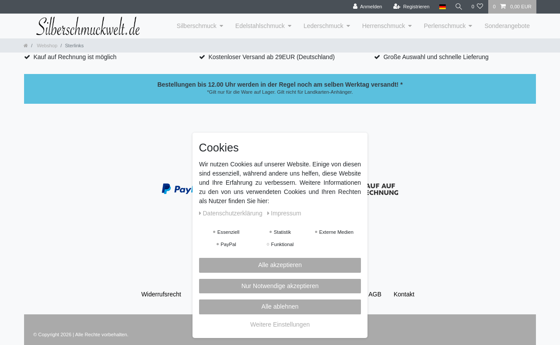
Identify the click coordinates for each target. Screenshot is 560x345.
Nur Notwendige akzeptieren (280, 285)
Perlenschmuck (445, 25)
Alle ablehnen (280, 306)
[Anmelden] (365, 7)
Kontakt (404, 294)
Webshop (46, 45)
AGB (375, 294)
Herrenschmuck (383, 25)
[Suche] (457, 7)
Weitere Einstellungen (280, 324)
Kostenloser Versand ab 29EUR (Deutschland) (271, 56)
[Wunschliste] (477, 7)
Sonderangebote (507, 25)
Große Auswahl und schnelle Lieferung (435, 56)
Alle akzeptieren (280, 264)
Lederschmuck (323, 25)
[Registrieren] (410, 7)
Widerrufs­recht (161, 294)
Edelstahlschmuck (260, 25)
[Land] (441, 7)
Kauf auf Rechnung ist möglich (74, 56)
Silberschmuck (197, 25)
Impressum (284, 213)
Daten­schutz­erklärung (231, 213)
